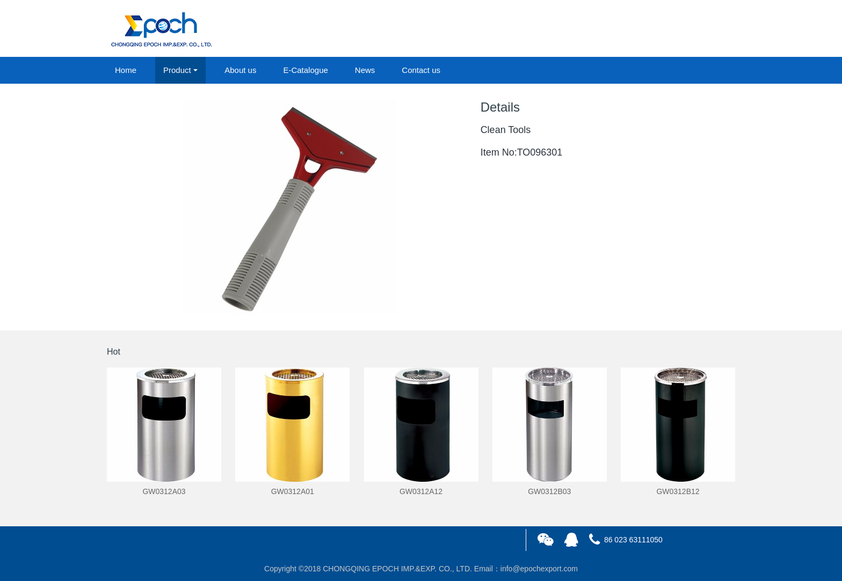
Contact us (421, 70)
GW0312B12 (677, 491)
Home (125, 70)
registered (710, 29)
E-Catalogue (305, 70)
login (662, 29)
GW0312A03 (163, 491)
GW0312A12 (421, 491)
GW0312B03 (549, 491)
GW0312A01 (292, 491)
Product (177, 70)
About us (240, 70)
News (365, 70)
